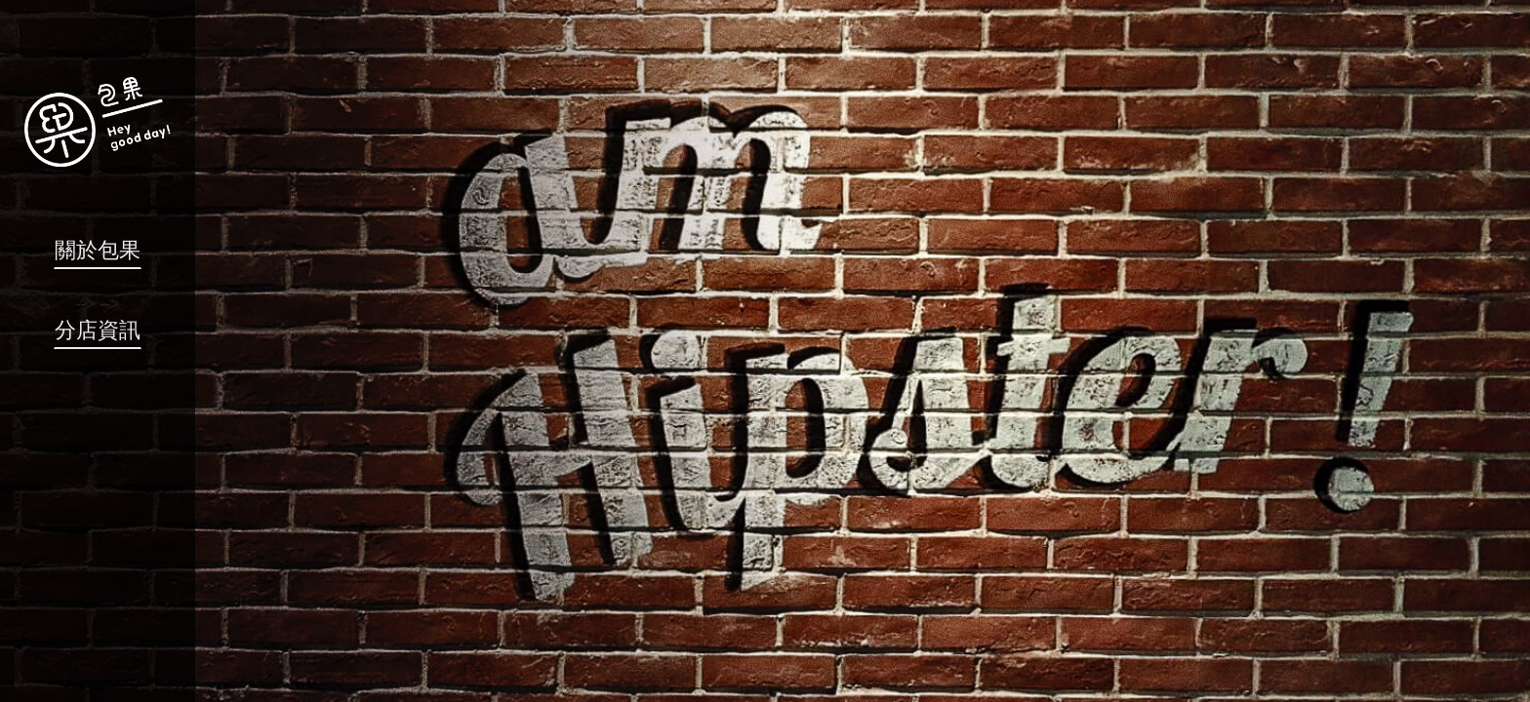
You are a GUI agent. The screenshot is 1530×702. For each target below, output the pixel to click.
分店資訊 (98, 330)
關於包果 (98, 250)
